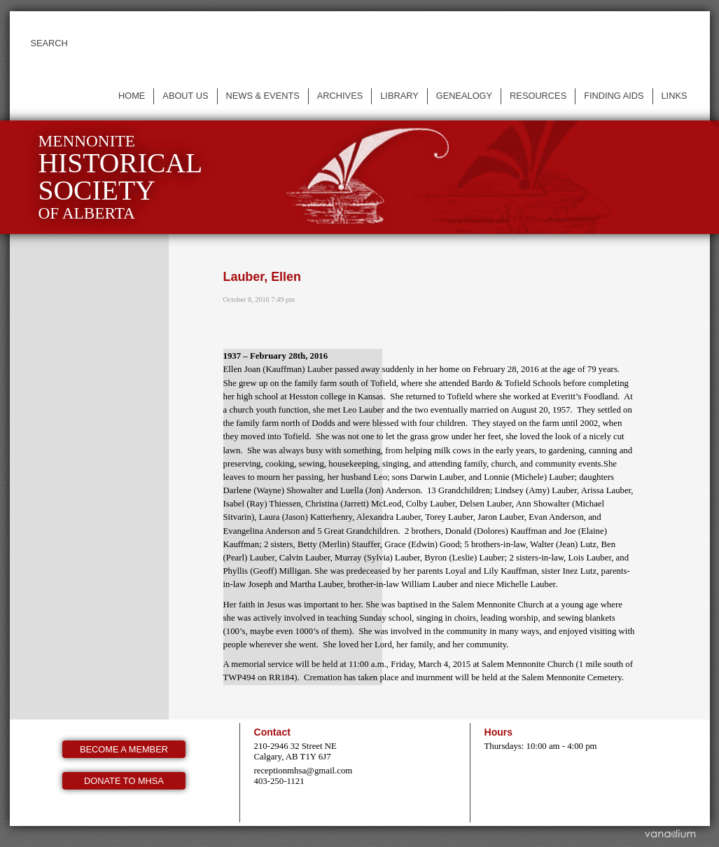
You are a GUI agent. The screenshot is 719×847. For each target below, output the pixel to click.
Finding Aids (613, 95)
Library (399, 95)
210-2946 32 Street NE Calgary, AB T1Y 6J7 (295, 751)
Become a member (124, 749)
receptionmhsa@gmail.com (303, 771)
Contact (272, 732)
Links (674, 95)
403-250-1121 (279, 781)
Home (131, 95)
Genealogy (464, 95)
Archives (340, 95)
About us (185, 95)
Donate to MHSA (124, 781)
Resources (538, 95)
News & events (263, 95)
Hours (498, 732)
